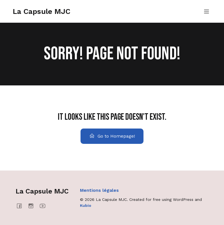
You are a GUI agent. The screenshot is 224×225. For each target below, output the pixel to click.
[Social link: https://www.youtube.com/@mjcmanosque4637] (44, 205)
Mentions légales (99, 190)
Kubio (85, 205)
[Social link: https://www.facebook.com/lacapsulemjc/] (21, 205)
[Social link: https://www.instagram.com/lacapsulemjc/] (33, 205)
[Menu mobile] (206, 11)
